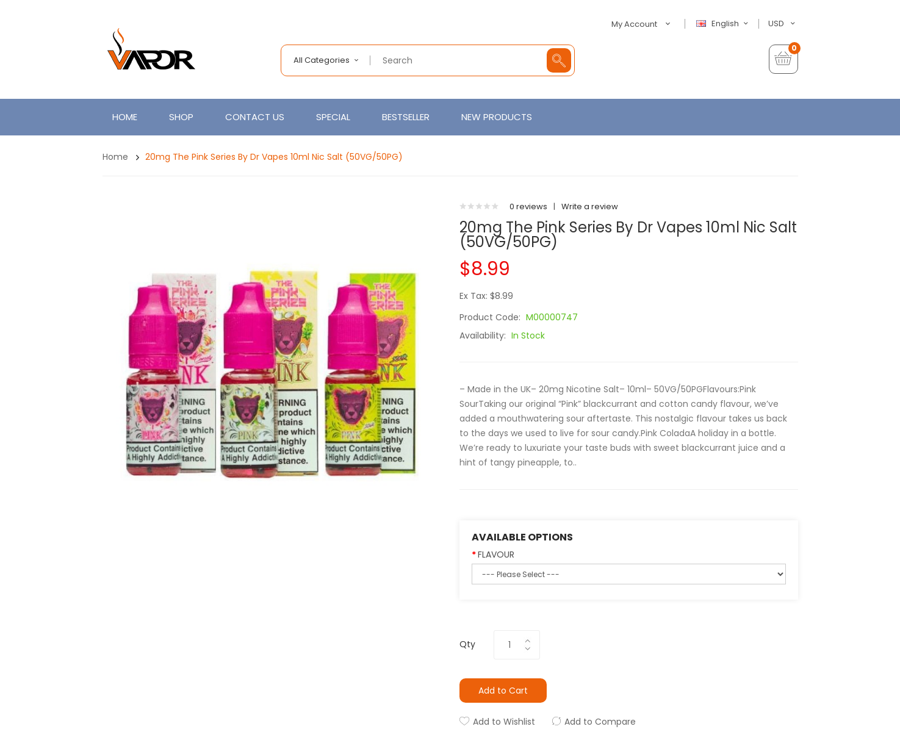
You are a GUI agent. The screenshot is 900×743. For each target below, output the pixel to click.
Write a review (589, 206)
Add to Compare (600, 722)
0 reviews (528, 206)
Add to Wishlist (504, 722)
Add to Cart (503, 690)
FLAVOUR (496, 554)
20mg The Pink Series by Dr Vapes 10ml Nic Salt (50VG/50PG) (274, 157)
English (723, 23)
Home (115, 157)
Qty (467, 644)
